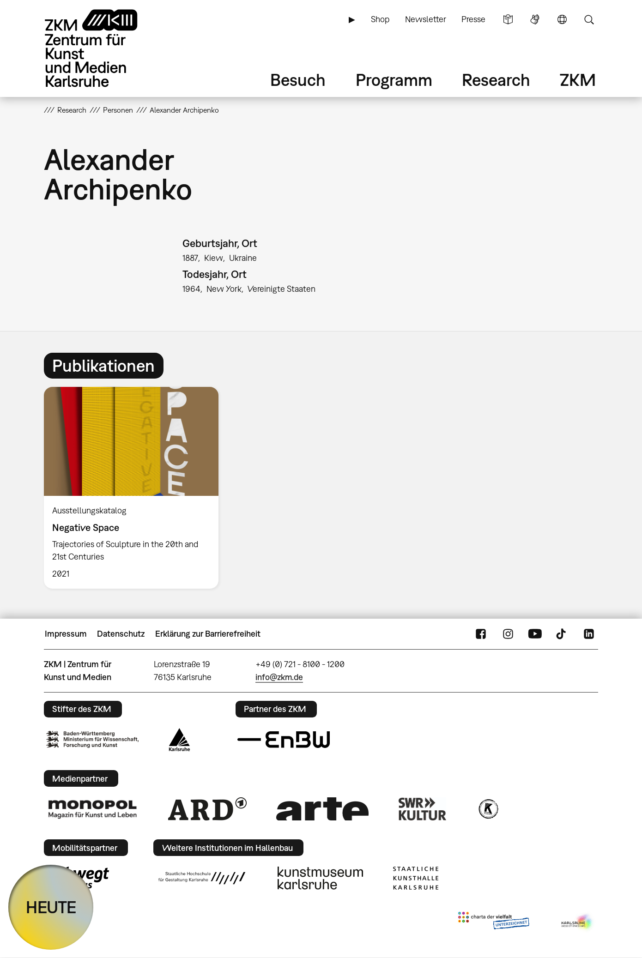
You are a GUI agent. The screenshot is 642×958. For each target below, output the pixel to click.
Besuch (298, 80)
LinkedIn (589, 634)
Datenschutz (121, 634)
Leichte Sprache (508, 19)
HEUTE (51, 907)
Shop (380, 19)
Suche (589, 19)
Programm (394, 80)
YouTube (535, 634)
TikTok (562, 634)
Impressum (66, 634)
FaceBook (481, 634)
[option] (135, 488)
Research (496, 80)
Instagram (508, 634)
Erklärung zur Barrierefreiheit (207, 634)
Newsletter (425, 19)
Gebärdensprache (535, 19)
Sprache (562, 19)
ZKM (578, 80)
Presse (473, 19)
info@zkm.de (279, 677)
